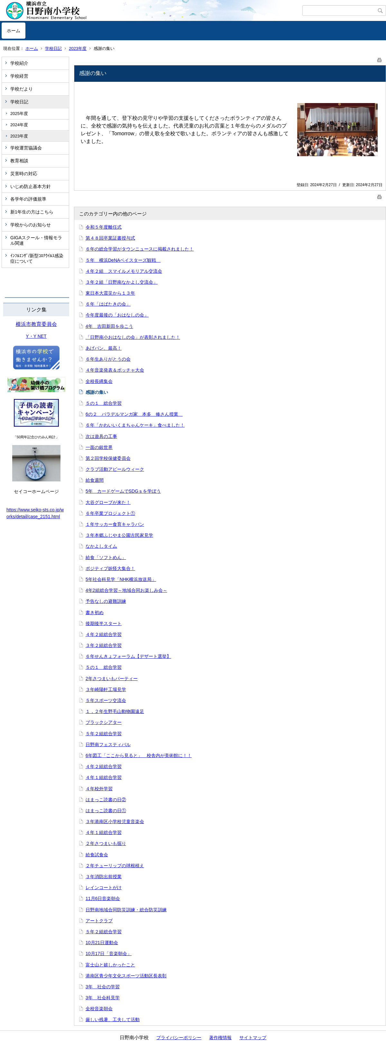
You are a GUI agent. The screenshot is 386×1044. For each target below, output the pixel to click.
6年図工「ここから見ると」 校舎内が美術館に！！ (139, 755)
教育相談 (19, 160)
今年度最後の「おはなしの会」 (117, 315)
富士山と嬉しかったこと (110, 964)
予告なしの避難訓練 (106, 601)
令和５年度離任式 (104, 227)
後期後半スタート (104, 623)
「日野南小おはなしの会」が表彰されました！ (133, 337)
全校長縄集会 (99, 381)
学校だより (21, 88)
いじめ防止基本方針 (30, 186)
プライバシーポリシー (178, 1037)
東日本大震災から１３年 (110, 293)
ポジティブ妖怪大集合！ (110, 568)
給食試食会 (97, 854)
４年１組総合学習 (104, 777)
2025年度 (19, 113)
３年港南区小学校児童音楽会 (115, 821)
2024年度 (19, 124)
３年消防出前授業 (104, 876)
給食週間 (95, 480)
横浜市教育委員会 (36, 324)
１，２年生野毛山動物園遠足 (115, 711)
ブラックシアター (104, 722)
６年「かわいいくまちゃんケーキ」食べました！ (135, 425)
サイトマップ (252, 1037)
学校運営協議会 (26, 147)
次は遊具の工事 (101, 436)
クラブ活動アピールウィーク (115, 469)
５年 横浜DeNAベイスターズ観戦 (123, 260)
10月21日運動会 (102, 942)
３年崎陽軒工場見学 (106, 689)
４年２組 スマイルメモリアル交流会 (124, 271)
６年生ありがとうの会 (108, 359)
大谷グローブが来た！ (108, 502)
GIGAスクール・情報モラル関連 (36, 240)
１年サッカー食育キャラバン (115, 524)
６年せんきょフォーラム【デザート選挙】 (128, 656)
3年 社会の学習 (103, 986)
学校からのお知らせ (30, 224)
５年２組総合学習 (104, 733)
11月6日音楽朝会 (103, 898)
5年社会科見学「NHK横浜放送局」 (121, 579)
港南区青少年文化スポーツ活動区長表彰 (126, 975)
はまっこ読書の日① (106, 810)
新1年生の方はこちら (31, 211)
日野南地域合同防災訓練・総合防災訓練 (126, 909)
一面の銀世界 (99, 447)
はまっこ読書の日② (106, 799)
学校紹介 (19, 63)
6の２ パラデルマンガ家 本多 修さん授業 (134, 414)
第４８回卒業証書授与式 (110, 238)
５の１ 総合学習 (104, 403)
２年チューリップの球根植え (115, 865)
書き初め (95, 612)
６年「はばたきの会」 (108, 304)
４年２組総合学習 (104, 634)
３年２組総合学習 (104, 645)
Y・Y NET (36, 336)
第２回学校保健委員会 (108, 458)
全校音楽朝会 (99, 1008)
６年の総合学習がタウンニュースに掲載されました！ (140, 249)
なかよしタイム (101, 546)
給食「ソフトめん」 (106, 557)
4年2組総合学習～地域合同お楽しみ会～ (126, 590)
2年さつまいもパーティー (112, 678)
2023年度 (78, 48)
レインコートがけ (104, 887)
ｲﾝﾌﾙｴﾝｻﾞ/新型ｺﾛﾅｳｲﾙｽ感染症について (36, 258)
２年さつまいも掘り (106, 843)
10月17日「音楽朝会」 (109, 953)
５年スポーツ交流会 (106, 700)
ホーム (13, 30)
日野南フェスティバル (108, 744)
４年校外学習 (99, 788)
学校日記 (53, 48)
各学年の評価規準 (28, 199)
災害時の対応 (23, 173)
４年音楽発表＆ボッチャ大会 (115, 370)
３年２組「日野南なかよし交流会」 (122, 282)
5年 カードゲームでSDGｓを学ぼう (123, 491)
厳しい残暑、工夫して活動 (113, 1019)
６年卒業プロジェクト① (110, 513)
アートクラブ (99, 920)
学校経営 (19, 76)
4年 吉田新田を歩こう (109, 326)
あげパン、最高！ (104, 348)
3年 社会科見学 (103, 997)
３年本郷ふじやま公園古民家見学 (119, 535)
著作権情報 (220, 1037)
